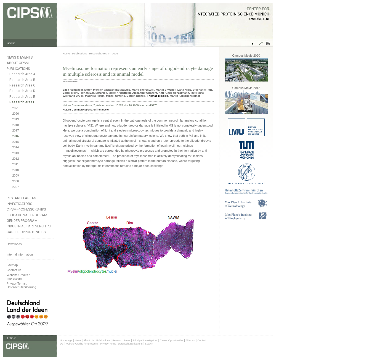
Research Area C (22, 85)
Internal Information (20, 254)
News (78, 340)
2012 (15, 159)
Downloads (14, 244)
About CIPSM (18, 63)
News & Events (20, 57)
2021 (15, 108)
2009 (15, 175)
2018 (15, 125)
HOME (11, 43)
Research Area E (22, 97)
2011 (15, 164)
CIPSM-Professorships (26, 209)
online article (100, 109)
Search (149, 343)
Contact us (14, 270)
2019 (15, 119)
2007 (15, 187)
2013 (15, 153)
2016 (15, 136)
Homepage (66, 340)
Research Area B (22, 80)
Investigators (19, 204)
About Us (88, 340)
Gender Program (22, 221)
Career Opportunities (26, 232)
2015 (15, 142)
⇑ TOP (10, 338)
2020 (15, 113)
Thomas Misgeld (157, 95)
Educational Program (27, 215)
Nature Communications (77, 109)
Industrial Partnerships (29, 226)
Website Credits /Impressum (18, 276)
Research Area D (22, 91)
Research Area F (22, 102)
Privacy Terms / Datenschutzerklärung (21, 285)
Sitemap (12, 265)
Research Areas (21, 198)
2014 (15, 147)
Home (66, 53)
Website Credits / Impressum (81, 343)
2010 (15, 170)
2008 (15, 181)
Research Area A (22, 74)
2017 (15, 130)
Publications (18, 69)
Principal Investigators (145, 340)
